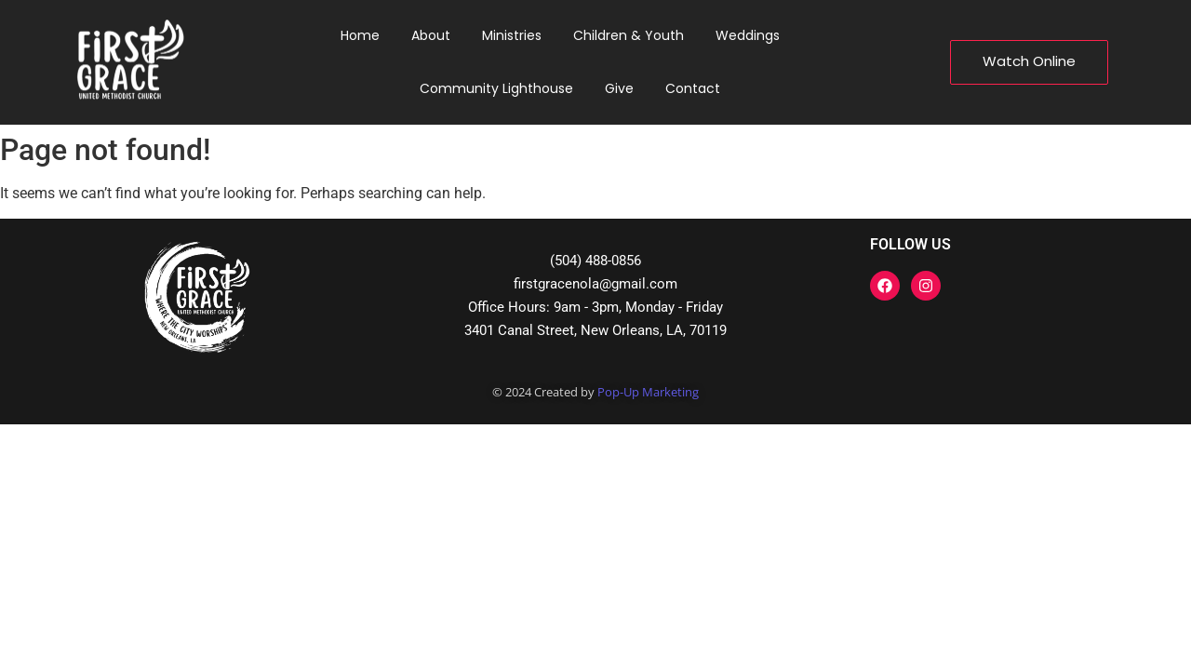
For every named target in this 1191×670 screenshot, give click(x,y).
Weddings (748, 35)
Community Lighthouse (496, 88)
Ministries (512, 35)
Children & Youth (628, 35)
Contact (692, 88)
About (430, 35)
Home (360, 35)
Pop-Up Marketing (648, 391)
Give (619, 88)
